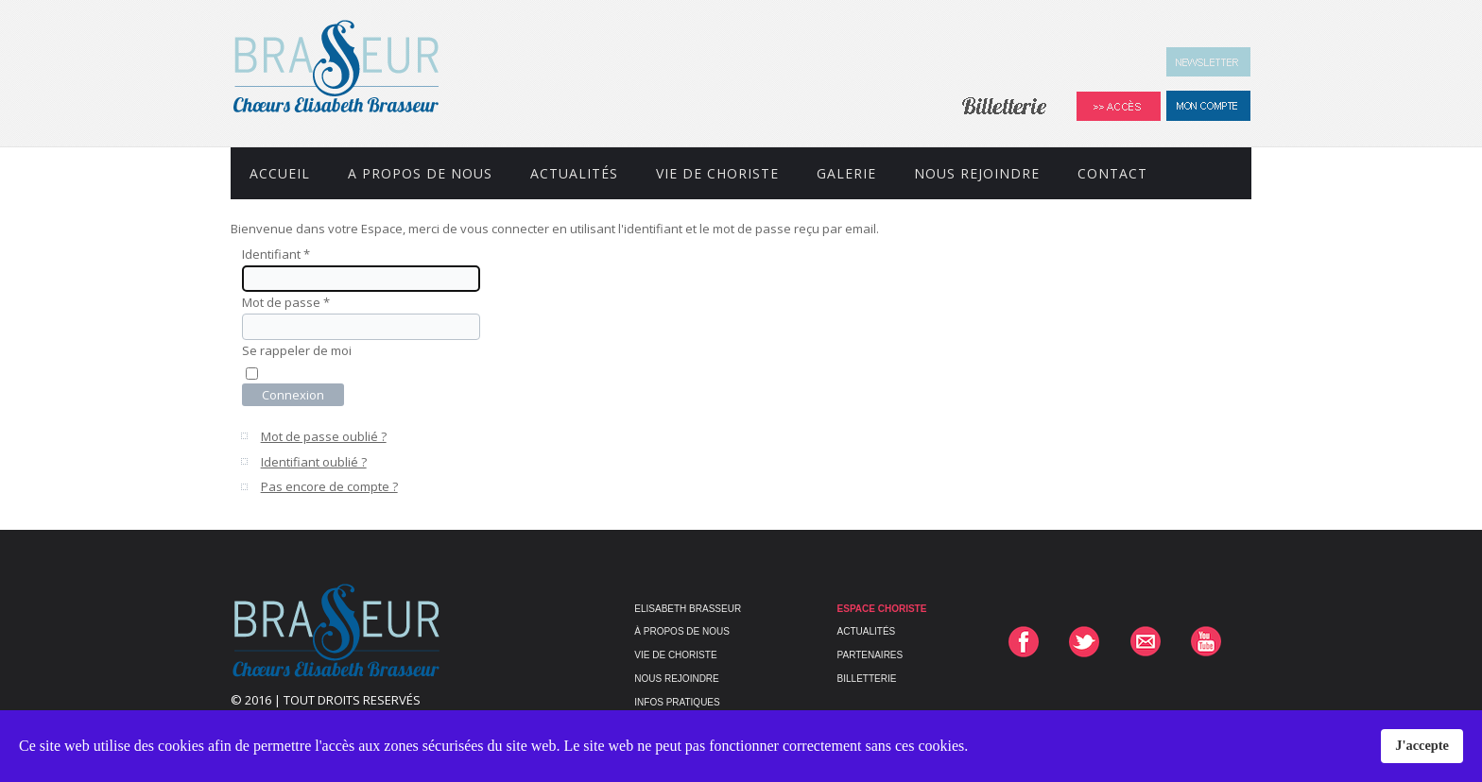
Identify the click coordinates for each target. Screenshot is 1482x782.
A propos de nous (420, 173)
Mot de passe (286, 302)
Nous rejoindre (977, 173)
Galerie (846, 173)
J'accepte (1422, 745)
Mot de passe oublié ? (324, 436)
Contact (1112, 173)
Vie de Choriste (717, 173)
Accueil (280, 173)
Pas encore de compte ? (329, 486)
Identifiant (276, 254)
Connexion (293, 394)
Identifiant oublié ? (314, 461)
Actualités (574, 173)
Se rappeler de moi (297, 350)
